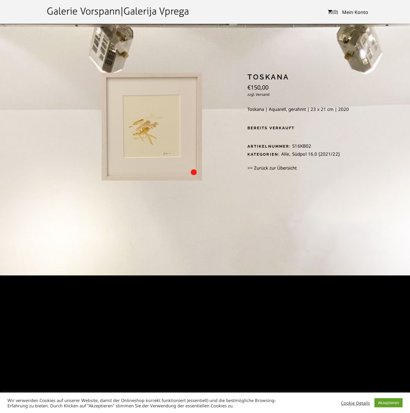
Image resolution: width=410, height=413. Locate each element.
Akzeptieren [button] (388, 402)
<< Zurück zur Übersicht (272, 168)
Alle (285, 154)
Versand (262, 94)
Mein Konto (355, 12)
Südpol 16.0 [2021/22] (316, 154)
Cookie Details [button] (355, 403)
